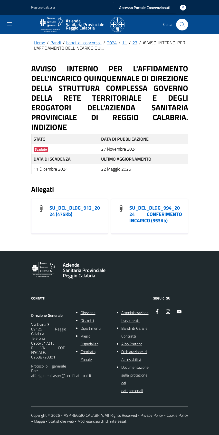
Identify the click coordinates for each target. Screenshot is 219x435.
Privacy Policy (152, 415)
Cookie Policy (177, 415)
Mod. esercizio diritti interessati (102, 421)
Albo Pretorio (131, 344)
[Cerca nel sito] (182, 24)
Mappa (39, 421)
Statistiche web (61, 421)
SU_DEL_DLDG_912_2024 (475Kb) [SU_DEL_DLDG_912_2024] (74, 211)
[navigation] (10, 24)
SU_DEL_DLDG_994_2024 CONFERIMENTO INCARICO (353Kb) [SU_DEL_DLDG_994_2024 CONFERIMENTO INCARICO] (155, 214)
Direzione (88, 313)
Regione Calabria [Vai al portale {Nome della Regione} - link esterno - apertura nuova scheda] (43, 7)
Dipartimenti (91, 328)
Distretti (87, 320)
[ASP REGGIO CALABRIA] (82, 24)
